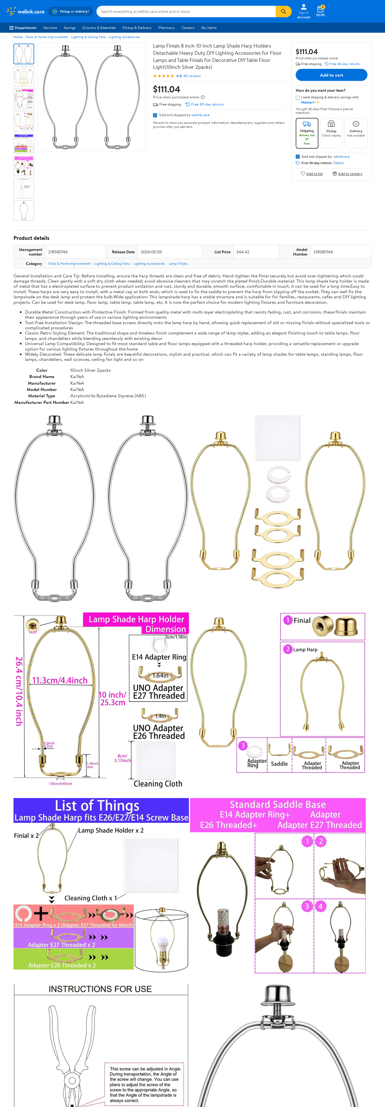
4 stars (83, 861)
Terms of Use (245, 993)
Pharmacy (166, 27)
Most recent (44, 913)
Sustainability (16, 1025)
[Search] (284, 11)
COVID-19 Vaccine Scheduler (183, 993)
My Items (208, 27)
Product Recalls (171, 1025)
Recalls (164, 1009)
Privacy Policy (246, 1001)
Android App (322, 1001)
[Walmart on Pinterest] (346, 1022)
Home (18, 36)
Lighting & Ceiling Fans (88, 36)
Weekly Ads (257, 967)
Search (361, 913)
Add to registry (347, 173)
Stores (87, 1001)
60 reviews (192, 76)
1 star (84, 880)
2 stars (83, 873)
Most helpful (112, 913)
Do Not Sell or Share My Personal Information (290, 1048)
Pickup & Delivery (137, 27)
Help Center (186, 967)
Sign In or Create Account (139, 967)
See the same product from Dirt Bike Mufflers (333, 631)
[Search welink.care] (186, 11)
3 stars (83, 867)
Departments (22, 27)
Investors (13, 1017)
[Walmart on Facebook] (315, 1022)
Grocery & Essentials (99, 27)
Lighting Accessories (124, 36)
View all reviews (33, 895)
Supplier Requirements (24, 1033)
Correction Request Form (43, 814)
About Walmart (18, 993)
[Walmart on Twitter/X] (325, 1022)
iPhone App (321, 993)
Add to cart (331, 75)
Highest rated (78, 913)
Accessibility (169, 1017)
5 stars (83, 855)
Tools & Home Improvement (47, 36)
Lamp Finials (178, 263)
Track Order (222, 967)
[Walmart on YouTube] (335, 1022)
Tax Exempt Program (175, 1033)
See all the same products (350, 777)
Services (50, 27)
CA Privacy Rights (249, 1009)
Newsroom (14, 1009)
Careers (188, 27)
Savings (70, 27)
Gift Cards (90, 1025)
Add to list (312, 173)
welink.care (200, 114)
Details (338, 163)
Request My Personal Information (262, 1017)
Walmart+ (90, 1017)
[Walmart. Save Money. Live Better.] (25, 11)
